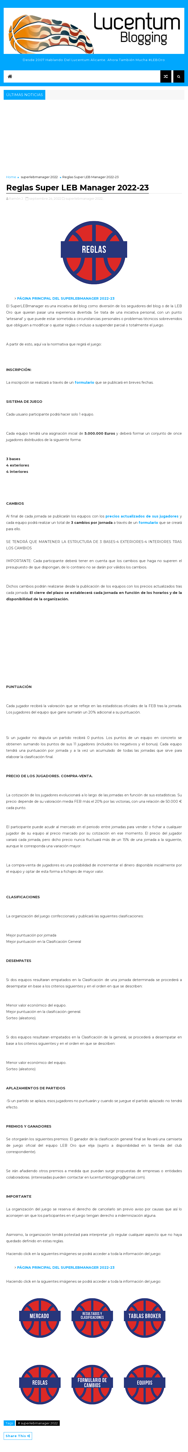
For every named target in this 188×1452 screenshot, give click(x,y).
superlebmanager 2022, (84, 198)
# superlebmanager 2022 (38, 1423)
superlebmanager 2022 (39, 177)
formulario (85, 382)
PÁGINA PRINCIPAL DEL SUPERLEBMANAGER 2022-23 (66, 1267)
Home (11, 177)
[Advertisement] (94, 137)
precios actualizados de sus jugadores (141, 516)
